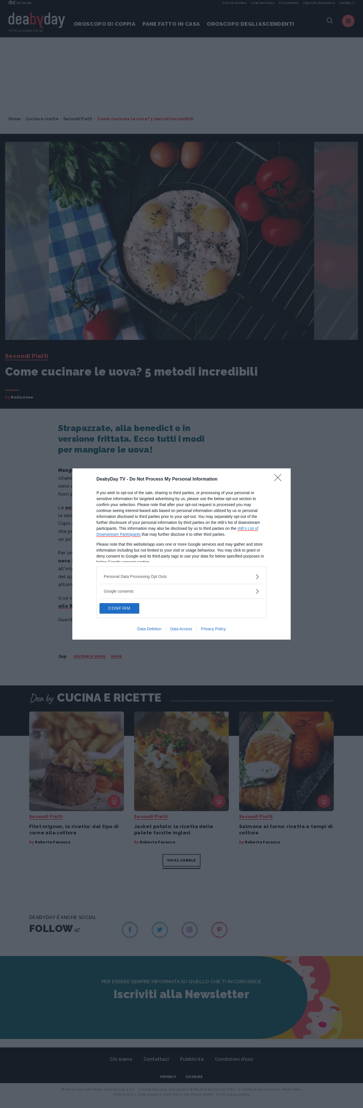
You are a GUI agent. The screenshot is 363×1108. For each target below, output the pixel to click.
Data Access (181, 629)
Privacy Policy (213, 629)
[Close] (279, 479)
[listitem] (181, 576)
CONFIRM (126, 608)
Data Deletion (149, 629)
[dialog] (181, 554)
